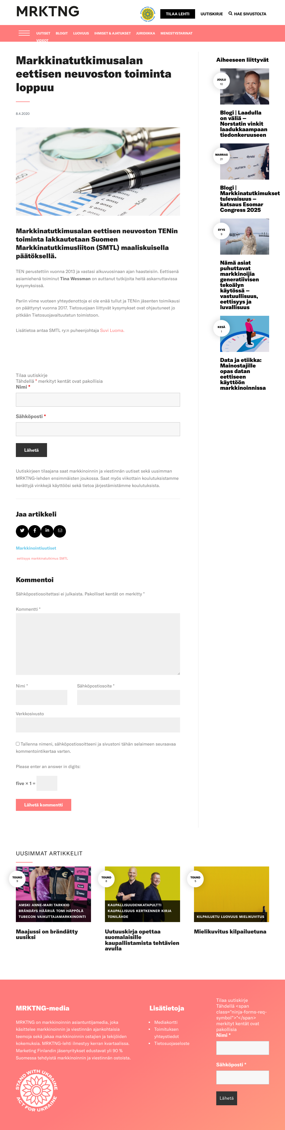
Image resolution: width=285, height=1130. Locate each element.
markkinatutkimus (44, 559)
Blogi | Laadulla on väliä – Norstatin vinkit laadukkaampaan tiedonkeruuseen (243, 123)
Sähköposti (31, 416)
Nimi (23, 387)
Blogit (62, 33)
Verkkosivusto (30, 714)
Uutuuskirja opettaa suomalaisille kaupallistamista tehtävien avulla (142, 940)
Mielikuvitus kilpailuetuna (230, 931)
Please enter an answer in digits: (48, 766)
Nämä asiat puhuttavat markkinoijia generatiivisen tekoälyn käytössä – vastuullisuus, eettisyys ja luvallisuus (239, 285)
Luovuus (81, 33)
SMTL (63, 559)
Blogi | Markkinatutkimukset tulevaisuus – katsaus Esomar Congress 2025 (250, 198)
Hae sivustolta (247, 13)
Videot (42, 41)
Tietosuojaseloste (172, 1043)
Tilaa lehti (177, 13)
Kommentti (28, 609)
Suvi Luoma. (112, 330)
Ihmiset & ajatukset (112, 33)
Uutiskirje (212, 13)
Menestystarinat (177, 33)
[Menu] (24, 33)
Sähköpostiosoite (95, 686)
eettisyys (23, 559)
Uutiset (43, 33)
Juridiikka (145, 33)
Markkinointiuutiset (36, 548)
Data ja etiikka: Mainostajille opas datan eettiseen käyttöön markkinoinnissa (243, 374)
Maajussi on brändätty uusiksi (47, 934)
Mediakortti (166, 1022)
